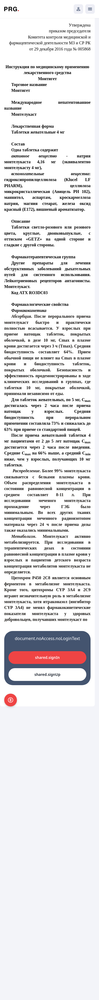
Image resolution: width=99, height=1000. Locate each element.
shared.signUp (47, 674)
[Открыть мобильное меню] (90, 9)
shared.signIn (47, 657)
